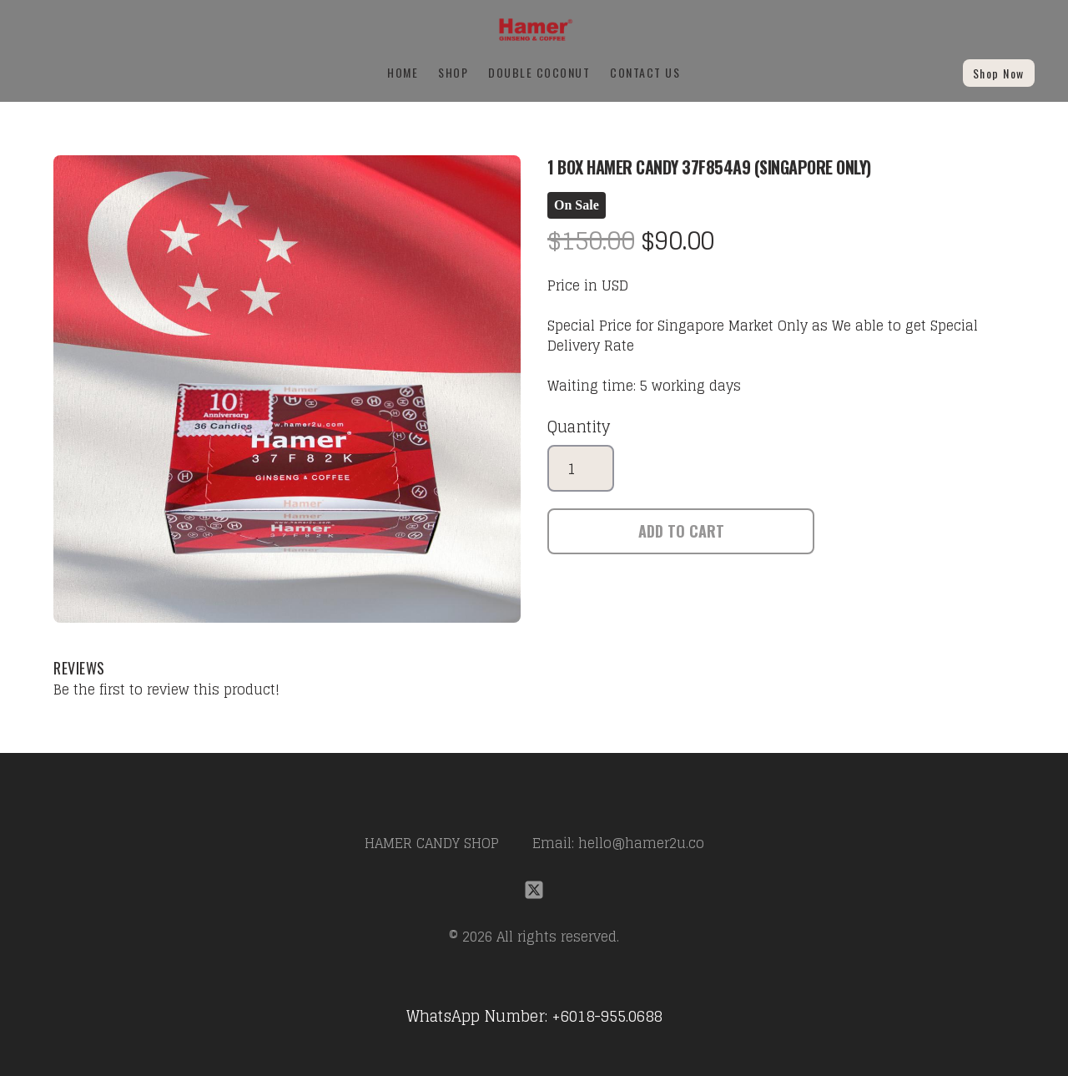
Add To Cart (681, 531)
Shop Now (999, 73)
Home (402, 72)
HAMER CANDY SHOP (432, 843)
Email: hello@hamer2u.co (618, 843)
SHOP (453, 72)
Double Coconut (539, 72)
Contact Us (645, 72)
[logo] (533, 29)
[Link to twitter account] (534, 890)
